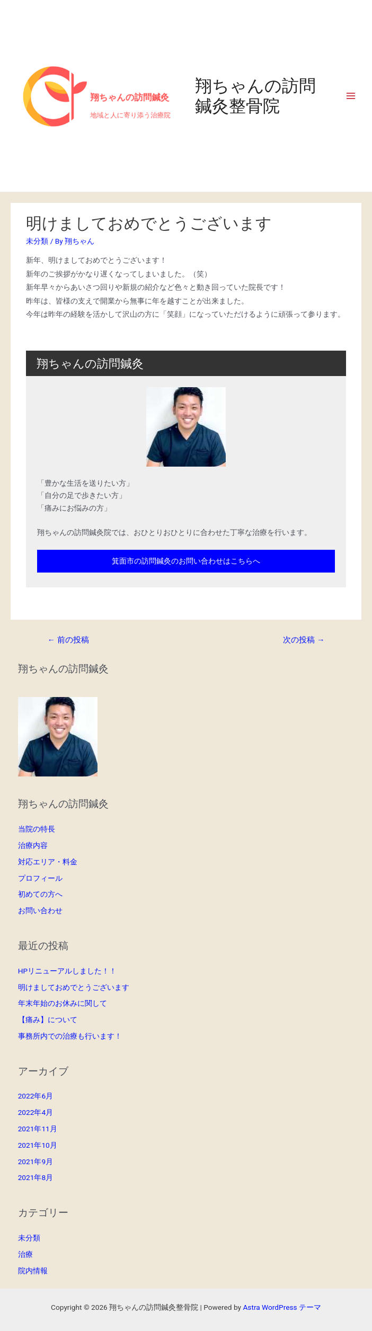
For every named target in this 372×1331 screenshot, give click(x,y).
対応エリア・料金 (47, 861)
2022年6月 (35, 1096)
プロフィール (40, 878)
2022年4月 (35, 1112)
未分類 (37, 241)
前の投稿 (67, 640)
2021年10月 (37, 1145)
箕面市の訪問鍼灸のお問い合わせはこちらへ (186, 561)
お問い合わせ (40, 910)
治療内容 (33, 845)
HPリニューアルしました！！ (67, 971)
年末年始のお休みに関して (62, 1003)
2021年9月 (35, 1161)
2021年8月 (35, 1177)
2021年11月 (37, 1128)
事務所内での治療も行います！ (70, 1036)
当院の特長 (36, 829)
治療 (25, 1254)
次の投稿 (303, 640)
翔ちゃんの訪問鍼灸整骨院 (255, 96)
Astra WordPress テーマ (282, 1307)
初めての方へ (40, 894)
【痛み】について (47, 1019)
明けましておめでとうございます (73, 987)
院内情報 (33, 1270)
